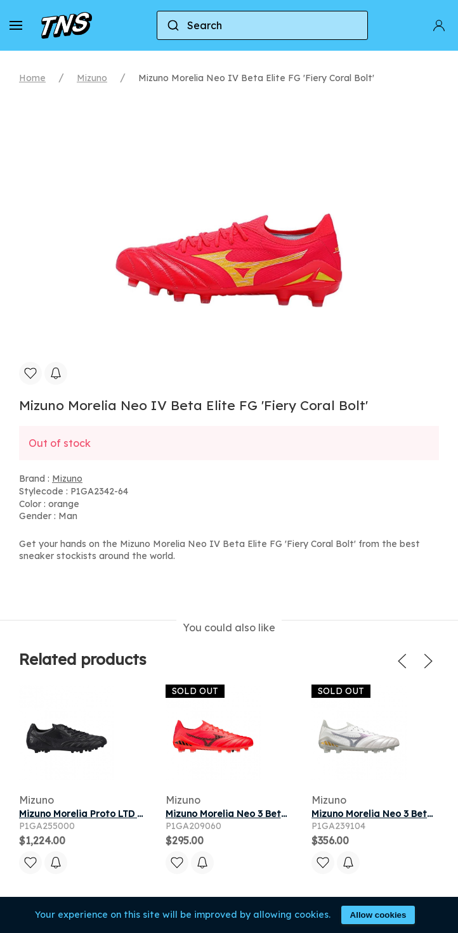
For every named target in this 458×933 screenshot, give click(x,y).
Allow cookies (378, 915)
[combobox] (263, 25)
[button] (16, 25)
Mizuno (92, 78)
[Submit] (172, 25)
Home (32, 78)
